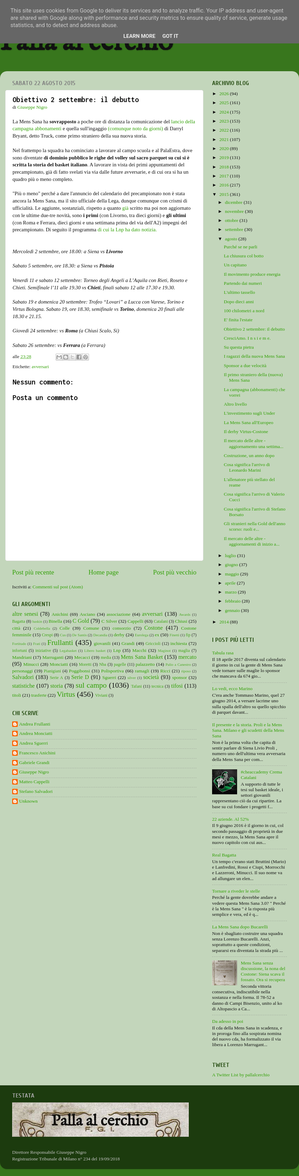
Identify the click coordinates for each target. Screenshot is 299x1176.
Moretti (85, 664)
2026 (224, 93)
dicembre (234, 202)
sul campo (91, 685)
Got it (170, 36)
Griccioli (152, 643)
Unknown (28, 801)
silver (132, 678)
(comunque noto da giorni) (135, 128)
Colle (64, 628)
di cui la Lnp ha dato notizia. (127, 229)
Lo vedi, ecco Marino (232, 688)
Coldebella (42, 628)
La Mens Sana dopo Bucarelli (240, 926)
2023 (224, 121)
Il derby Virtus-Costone (246, 431)
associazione (118, 614)
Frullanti (60, 642)
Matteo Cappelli (34, 781)
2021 (224, 139)
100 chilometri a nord (244, 310)
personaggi (22, 670)
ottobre (232, 220)
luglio (231, 555)
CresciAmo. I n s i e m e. (247, 338)
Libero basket (94, 650)
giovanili (102, 643)
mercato (187, 657)
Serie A (56, 677)
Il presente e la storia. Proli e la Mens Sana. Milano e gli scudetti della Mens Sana (248, 730)
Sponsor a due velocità (245, 365)
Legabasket (67, 650)
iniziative (43, 650)
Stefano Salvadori (35, 791)
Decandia (100, 635)
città (16, 628)
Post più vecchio (174, 572)
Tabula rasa (223, 652)
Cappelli (136, 621)
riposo (186, 671)
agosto (232, 238)
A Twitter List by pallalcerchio (240, 1074)
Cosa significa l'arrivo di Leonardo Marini (247, 467)
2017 (224, 176)
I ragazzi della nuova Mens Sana (254, 356)
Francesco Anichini (37, 752)
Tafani (136, 686)
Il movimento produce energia (252, 274)
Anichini (60, 614)
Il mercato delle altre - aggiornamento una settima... (253, 443)
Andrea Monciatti (35, 733)
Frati (36, 643)
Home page (104, 572)
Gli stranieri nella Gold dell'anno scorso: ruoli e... (254, 526)
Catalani (161, 621)
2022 (224, 130)
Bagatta (18, 621)
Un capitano (235, 264)
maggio (232, 574)
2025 (224, 102)
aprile (231, 583)
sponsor (179, 677)
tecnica (157, 686)
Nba (102, 664)
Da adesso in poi (227, 1021)
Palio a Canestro (178, 664)
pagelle (120, 664)
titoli (16, 695)
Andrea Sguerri (33, 743)
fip (188, 634)
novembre (235, 211)
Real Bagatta (224, 855)
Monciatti (59, 664)
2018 (224, 166)
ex (157, 634)
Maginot (164, 650)
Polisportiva (112, 670)
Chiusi (181, 621)
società (151, 677)
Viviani (101, 695)
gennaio (233, 610)
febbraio (233, 601)
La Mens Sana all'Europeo (248, 422)
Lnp (117, 650)
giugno (232, 564)
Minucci (31, 664)
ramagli (142, 670)
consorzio (122, 628)
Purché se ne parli (240, 246)
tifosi (177, 686)
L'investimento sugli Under (249, 413)
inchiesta (178, 643)
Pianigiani (52, 671)
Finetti (174, 635)
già (125, 208)
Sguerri (109, 677)
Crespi (47, 634)
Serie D (80, 677)
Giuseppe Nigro (34, 772)
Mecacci (82, 657)
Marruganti (53, 657)
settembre (234, 229)
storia (56, 686)
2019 (224, 157)
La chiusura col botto (244, 255)
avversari (40, 366)
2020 (224, 148)
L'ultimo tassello (239, 292)
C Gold (81, 621)
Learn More (139, 36)
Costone (153, 628)
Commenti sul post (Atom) (57, 586)
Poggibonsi (79, 670)
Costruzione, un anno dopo (249, 455)
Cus (63, 635)
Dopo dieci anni (239, 301)
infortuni (19, 650)
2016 (224, 185)
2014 (224, 621)
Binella (55, 621)
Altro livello (235, 404)
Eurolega (141, 635)
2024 (224, 112)
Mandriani (22, 657)
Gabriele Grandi (34, 762)
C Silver (109, 621)
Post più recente (33, 572)
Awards (185, 614)
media (106, 657)
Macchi (139, 650)
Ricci (165, 670)
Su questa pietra (239, 347)
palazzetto (145, 664)
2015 (224, 194)
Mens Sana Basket (142, 657)
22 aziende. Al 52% (230, 819)
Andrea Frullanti (34, 724)
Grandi (128, 643)
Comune (91, 628)
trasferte (39, 695)
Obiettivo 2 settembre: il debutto (254, 329)
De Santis (79, 635)
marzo (231, 592)
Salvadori (23, 677)
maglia (184, 650)
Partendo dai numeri (243, 283)
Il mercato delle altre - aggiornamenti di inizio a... (252, 541)
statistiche (23, 686)
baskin (37, 621)
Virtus (66, 694)
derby (119, 634)
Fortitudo (19, 643)
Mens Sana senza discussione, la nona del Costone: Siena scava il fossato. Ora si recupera (263, 971)
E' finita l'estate (238, 319)
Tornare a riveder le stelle (236, 891)
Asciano (87, 614)
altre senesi (25, 614)
